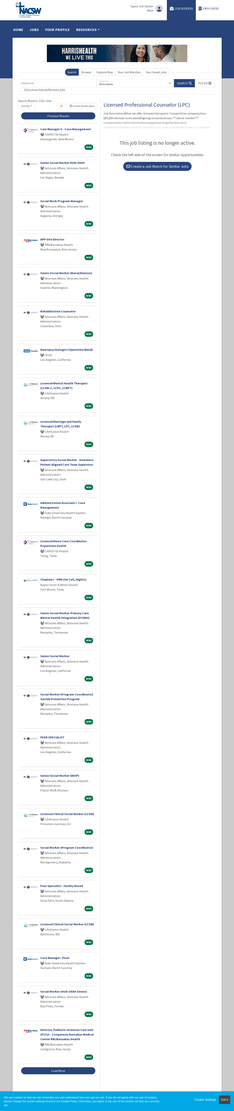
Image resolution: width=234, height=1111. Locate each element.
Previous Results (58, 116)
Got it (224, 1099)
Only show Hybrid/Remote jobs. (45, 90)
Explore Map (104, 72)
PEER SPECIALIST (52, 737)
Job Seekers (181, 8)
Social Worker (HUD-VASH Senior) (63, 991)
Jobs (34, 29)
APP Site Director (52, 239)
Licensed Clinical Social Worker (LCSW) (67, 814)
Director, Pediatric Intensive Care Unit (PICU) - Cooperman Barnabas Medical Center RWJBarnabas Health (67, 1034)
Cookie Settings (205, 1099)
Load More (58, 1071)
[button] (205, 83)
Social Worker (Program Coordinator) (66, 847)
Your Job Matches (129, 72)
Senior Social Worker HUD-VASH (62, 163)
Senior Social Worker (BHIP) (59, 775)
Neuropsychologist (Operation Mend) (66, 350)
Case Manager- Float (54, 958)
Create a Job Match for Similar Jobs (157, 166)
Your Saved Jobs (156, 72)
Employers (209, 8)
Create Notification (82, 106)
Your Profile (57, 29)
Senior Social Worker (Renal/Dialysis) (66, 273)
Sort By (25, 106)
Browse (86, 72)
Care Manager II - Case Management (65, 129)
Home (18, 29)
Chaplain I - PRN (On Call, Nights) (63, 579)
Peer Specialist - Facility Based (61, 886)
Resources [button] (86, 29)
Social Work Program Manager (61, 201)
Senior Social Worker (54, 656)
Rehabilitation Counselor (58, 311)
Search (71, 72)
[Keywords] (58, 83)
